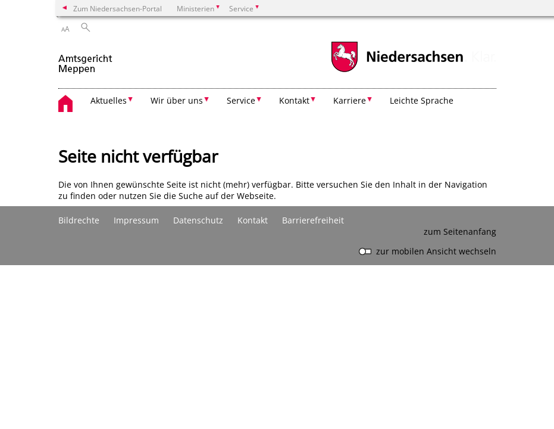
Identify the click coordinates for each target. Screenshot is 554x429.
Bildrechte (78, 220)
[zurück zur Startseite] (86, 58)
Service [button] (241, 100)
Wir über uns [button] (177, 100)
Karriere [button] (349, 100)
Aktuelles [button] (108, 100)
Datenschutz (198, 220)
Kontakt (252, 220)
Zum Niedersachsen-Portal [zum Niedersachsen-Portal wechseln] (117, 8)
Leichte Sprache (421, 100)
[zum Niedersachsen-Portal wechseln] (397, 70)
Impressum (136, 220)
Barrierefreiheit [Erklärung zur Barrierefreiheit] (313, 220)
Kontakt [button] (294, 100)
